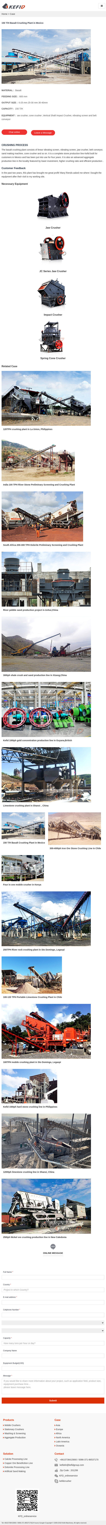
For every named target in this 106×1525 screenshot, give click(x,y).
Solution (8, 1453)
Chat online (14, 132)
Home (5, 14)
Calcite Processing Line (15, 1458)
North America (62, 1437)
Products (8, 1419)
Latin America (62, 1441)
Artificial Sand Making (14, 1471)
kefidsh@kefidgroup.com (69, 1464)
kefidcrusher (63, 1480)
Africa (58, 1433)
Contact (59, 1453)
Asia (57, 1425)
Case (12, 14)
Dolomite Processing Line (16, 1466)
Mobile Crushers (12, 1425)
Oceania (59, 1445)
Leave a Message (44, 132)
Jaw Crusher (53, 227)
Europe (59, 1429)
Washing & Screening (14, 1433)
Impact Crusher (53, 314)
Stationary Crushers (13, 1429)
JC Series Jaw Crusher (52, 271)
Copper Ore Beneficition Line (18, 1462)
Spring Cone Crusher (53, 358)
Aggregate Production (14, 1437)
